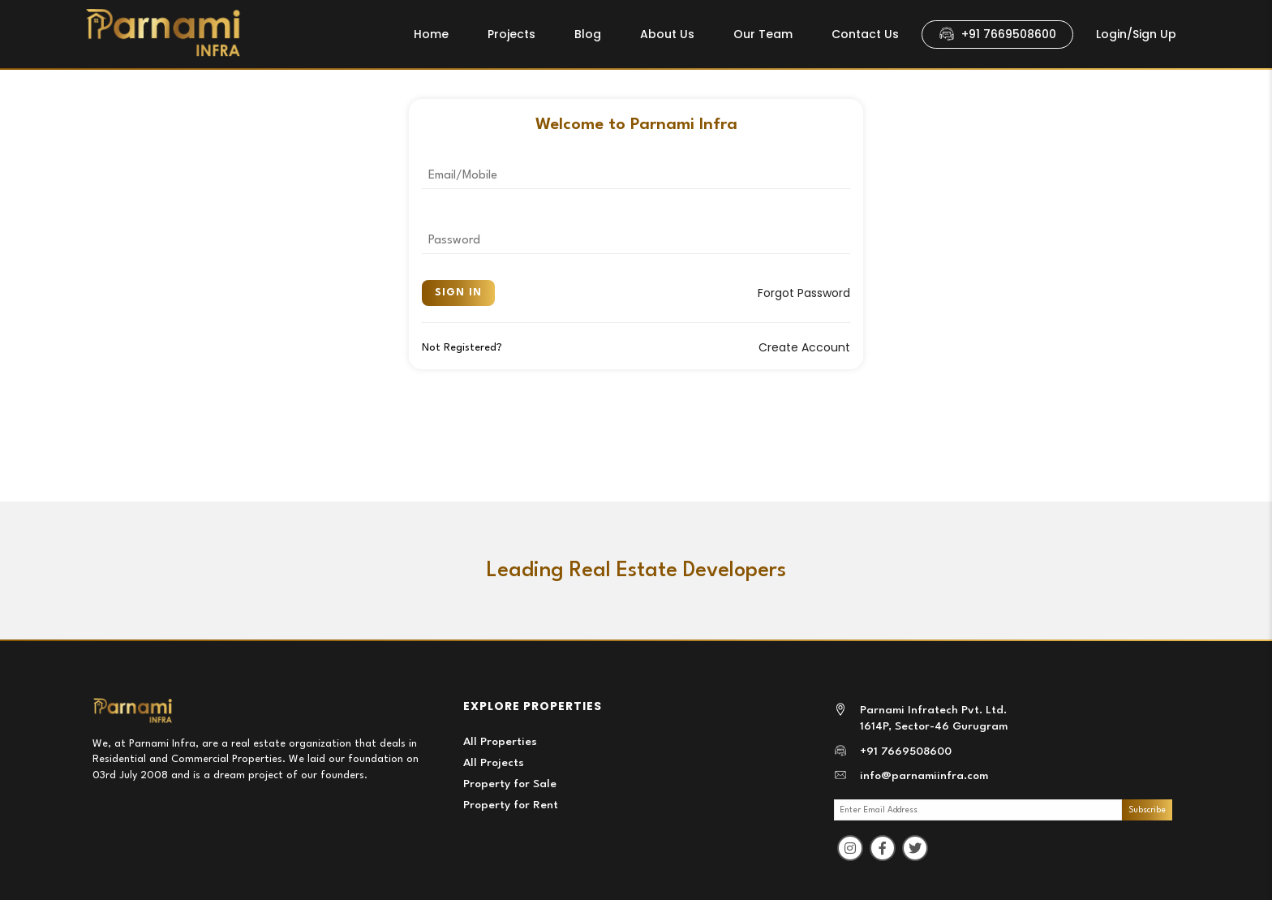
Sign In (458, 293)
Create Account (804, 347)
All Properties (500, 741)
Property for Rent (510, 805)
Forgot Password (804, 293)
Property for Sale (509, 784)
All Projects (493, 763)
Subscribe (1147, 810)
